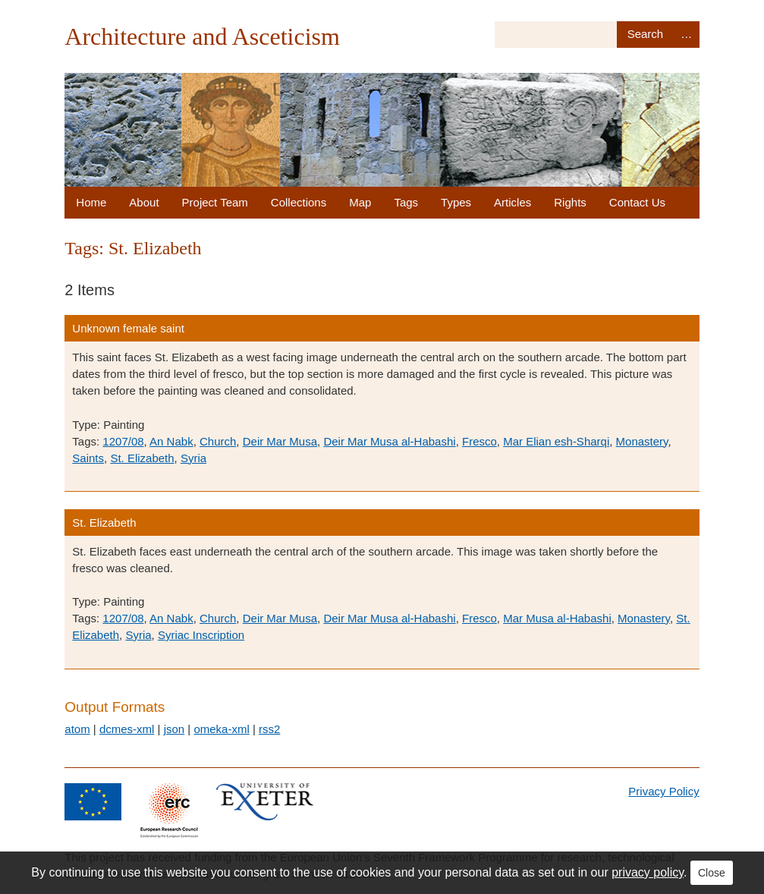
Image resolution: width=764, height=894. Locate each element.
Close (711, 873)
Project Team (215, 202)
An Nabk (171, 441)
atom (77, 728)
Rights (570, 202)
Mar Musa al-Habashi (557, 618)
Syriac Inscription (201, 634)
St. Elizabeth (142, 458)
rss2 (269, 728)
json (174, 728)
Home (91, 202)
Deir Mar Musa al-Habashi (389, 441)
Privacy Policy (663, 791)
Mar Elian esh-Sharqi (556, 441)
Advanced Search (687, 34)
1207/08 (122, 441)
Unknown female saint (128, 328)
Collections (298, 202)
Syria (193, 458)
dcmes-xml (127, 728)
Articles (512, 202)
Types (456, 202)
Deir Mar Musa (280, 441)
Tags (406, 202)
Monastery (642, 441)
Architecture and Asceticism (202, 36)
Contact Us (637, 202)
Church (218, 441)
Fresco (479, 441)
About (144, 202)
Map (360, 202)
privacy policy (648, 872)
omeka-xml (221, 728)
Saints (88, 458)
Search (645, 34)
